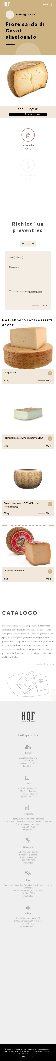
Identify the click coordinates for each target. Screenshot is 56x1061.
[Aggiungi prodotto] (33, 247)
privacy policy (35, 294)
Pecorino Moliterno (14, 570)
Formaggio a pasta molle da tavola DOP (24, 437)
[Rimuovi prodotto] (23, 247)
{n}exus (31, 1056)
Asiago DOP (10, 372)
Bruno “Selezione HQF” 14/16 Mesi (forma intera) (22, 505)
